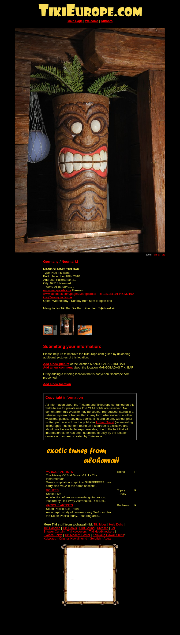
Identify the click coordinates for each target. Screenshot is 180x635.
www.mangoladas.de (57, 290)
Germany (51, 261)
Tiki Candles (52, 528)
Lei (113, 528)
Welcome (91, 21)
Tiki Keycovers (77, 531)
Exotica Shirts (53, 535)
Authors (106, 21)
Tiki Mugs (100, 524)
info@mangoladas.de (57, 297)
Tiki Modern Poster (77, 535)
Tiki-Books (70, 528)
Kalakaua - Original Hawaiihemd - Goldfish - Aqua (77, 538)
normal (156, 254)
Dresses (102, 528)
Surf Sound (86, 528)
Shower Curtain (54, 531)
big (163, 254)
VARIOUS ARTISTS (59, 472)
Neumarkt (70, 261)
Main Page (75, 21)
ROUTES (52, 490)
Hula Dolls (116, 524)
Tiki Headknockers (101, 531)
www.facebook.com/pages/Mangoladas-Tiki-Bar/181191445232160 (88, 294)
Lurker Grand (105, 422)
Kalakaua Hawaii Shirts (108, 535)
